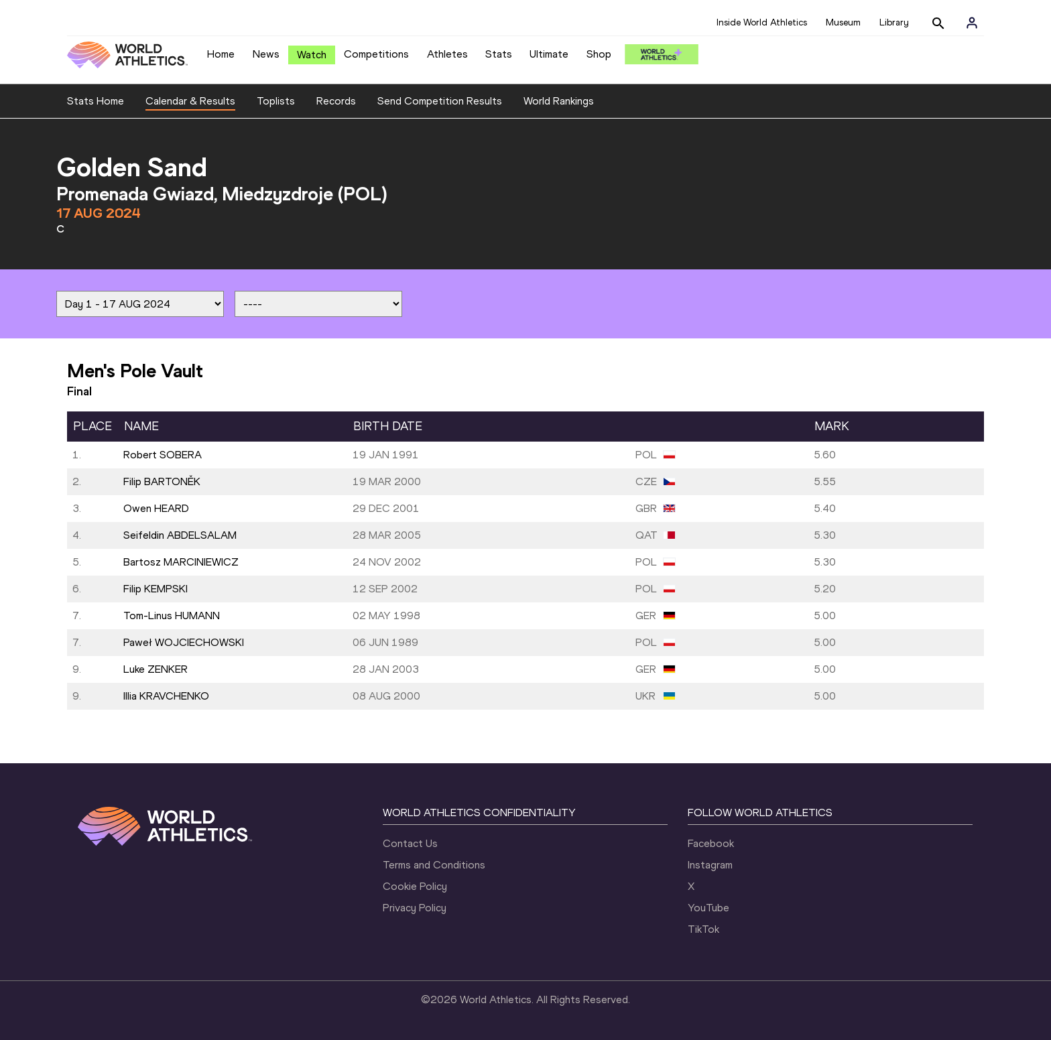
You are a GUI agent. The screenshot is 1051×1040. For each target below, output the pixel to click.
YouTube (708, 907)
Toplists (276, 100)
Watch (311, 54)
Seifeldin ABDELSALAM (180, 535)
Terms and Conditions (434, 864)
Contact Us (410, 843)
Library (894, 22)
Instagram (710, 864)
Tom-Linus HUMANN (171, 615)
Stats (498, 54)
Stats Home (95, 100)
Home (221, 54)
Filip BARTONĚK (161, 481)
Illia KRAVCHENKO (166, 696)
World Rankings (558, 100)
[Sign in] (972, 22)
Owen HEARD (156, 508)
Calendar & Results (190, 100)
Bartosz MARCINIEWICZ (181, 562)
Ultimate (549, 54)
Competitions (376, 54)
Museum (843, 22)
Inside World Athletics (762, 22)
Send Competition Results (439, 100)
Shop (598, 54)
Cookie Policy (415, 886)
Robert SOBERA (162, 454)
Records (336, 100)
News (266, 54)
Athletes (447, 54)
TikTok (703, 929)
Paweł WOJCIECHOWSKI (183, 642)
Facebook (711, 843)
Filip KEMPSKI (155, 588)
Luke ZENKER (155, 669)
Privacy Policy (414, 907)
